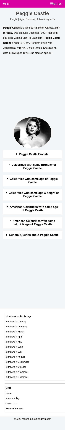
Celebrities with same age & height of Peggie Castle (34, 194)
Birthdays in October (15, 367)
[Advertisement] (29, 87)
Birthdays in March (14, 331)
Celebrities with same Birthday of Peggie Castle (34, 166)
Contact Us (11, 403)
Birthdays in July (13, 352)
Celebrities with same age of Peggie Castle (34, 180)
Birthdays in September (17, 362)
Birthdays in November (16, 372)
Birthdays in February (16, 326)
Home (8, 393)
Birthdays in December (16, 377)
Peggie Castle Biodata (34, 154)
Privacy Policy (12, 398)
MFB (6, 4)
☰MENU (56, 4)
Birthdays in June (14, 347)
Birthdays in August (15, 357)
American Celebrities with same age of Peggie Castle (34, 208)
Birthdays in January (15, 321)
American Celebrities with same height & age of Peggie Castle (34, 222)
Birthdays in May (13, 341)
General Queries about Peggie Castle (34, 234)
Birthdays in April (13, 336)
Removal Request (14, 408)
